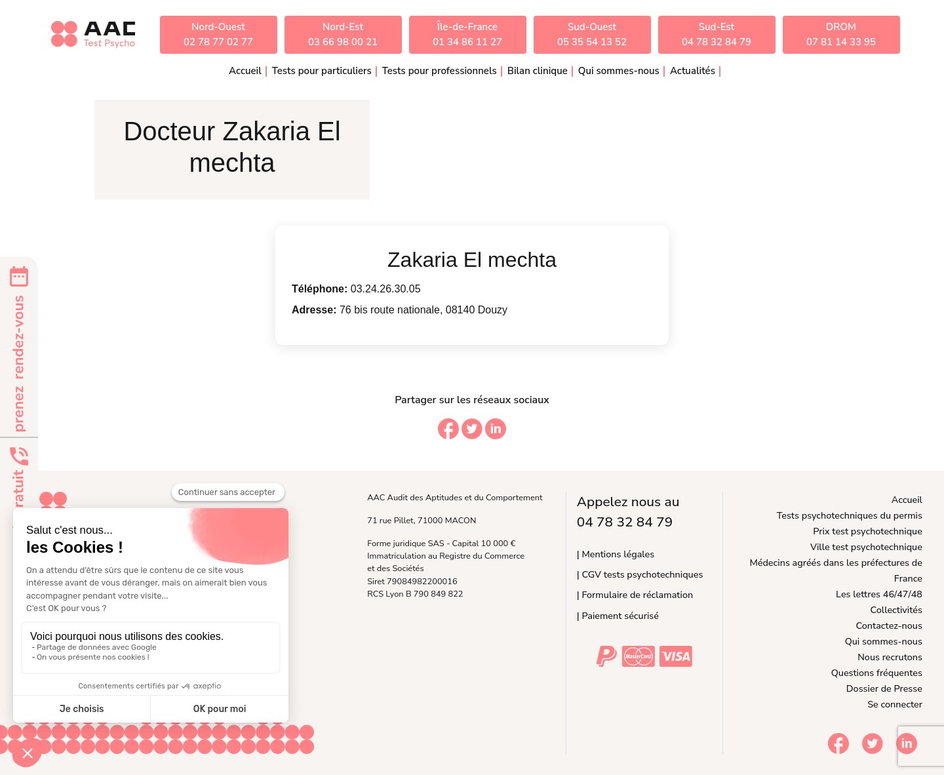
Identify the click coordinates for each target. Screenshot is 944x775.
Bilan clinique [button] (537, 70)
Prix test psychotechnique (867, 531)
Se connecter (894, 704)
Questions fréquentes (876, 672)
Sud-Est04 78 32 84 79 (716, 34)
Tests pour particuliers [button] (322, 70)
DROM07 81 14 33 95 (841, 34)
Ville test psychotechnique (866, 546)
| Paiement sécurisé (618, 615)
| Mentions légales (615, 554)
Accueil (245, 70)
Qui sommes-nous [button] (618, 70)
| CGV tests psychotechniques (640, 574)
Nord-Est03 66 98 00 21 (343, 34)
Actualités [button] (692, 70)
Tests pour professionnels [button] (439, 70)
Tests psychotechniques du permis (849, 515)
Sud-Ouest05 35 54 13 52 (592, 34)
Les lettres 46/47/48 (879, 594)
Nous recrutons (889, 657)
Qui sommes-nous (883, 641)
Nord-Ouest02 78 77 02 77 (218, 34)
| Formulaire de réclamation (635, 594)
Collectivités (896, 609)
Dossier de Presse (884, 688)
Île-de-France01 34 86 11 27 (467, 34)
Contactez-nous (889, 625)
